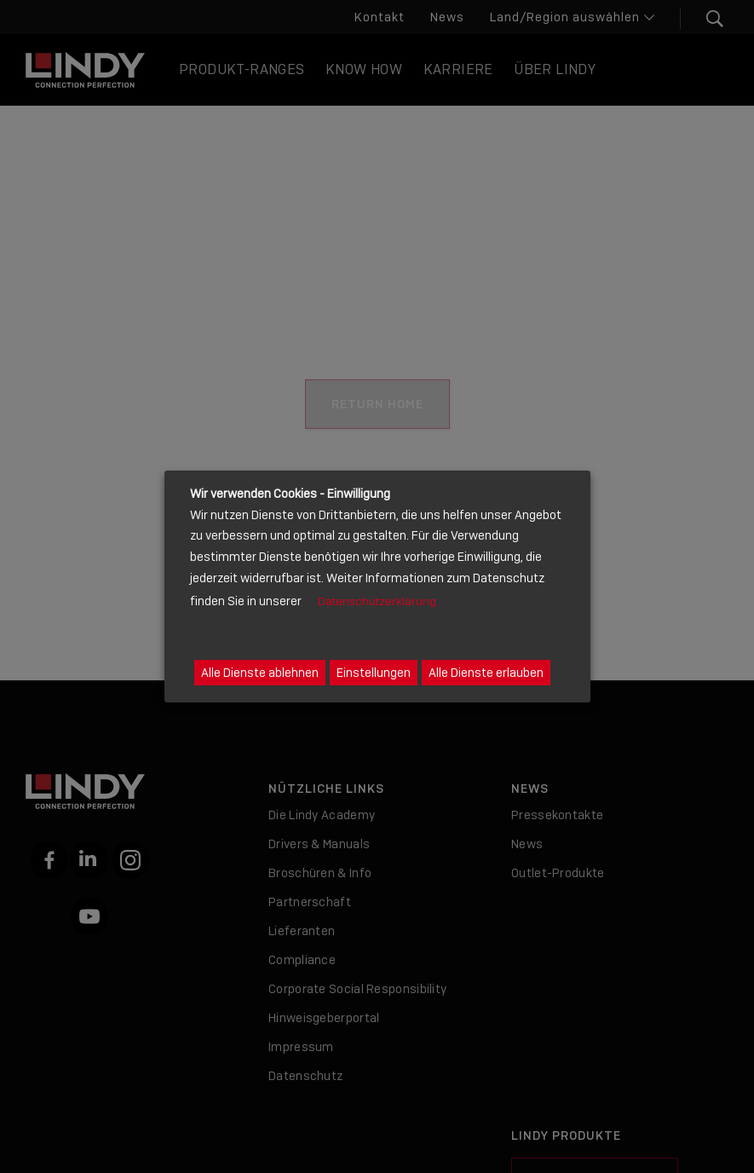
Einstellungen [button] (374, 672)
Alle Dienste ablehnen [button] (260, 672)
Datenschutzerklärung (377, 601)
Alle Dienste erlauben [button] (486, 672)
